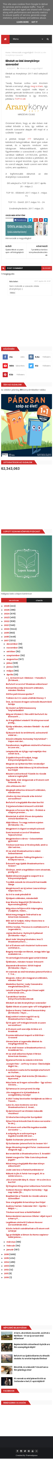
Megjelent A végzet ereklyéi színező (25, 829)
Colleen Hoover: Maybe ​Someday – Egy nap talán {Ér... (27, 1191)
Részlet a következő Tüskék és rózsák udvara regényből (26, 775)
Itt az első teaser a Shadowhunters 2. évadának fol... (26, 1049)
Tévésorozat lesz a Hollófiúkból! (23, 1212)
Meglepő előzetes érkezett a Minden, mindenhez (26, 791)
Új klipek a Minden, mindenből (22, 898)
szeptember (13, 655)
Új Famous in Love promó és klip (23, 1089)
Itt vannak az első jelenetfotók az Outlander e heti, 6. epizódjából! (30, 1380)
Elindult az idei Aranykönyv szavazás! (26, 1003)
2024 (7, 614)
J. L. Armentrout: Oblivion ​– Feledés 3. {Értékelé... (26, 679)
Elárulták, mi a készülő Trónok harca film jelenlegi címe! (31, 1369)
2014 (6, 1262)
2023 (7, 617)
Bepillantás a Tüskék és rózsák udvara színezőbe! (26, 1197)
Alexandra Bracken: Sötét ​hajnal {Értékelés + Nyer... (23, 967)
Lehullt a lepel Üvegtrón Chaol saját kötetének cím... (25, 992)
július (10, 663)
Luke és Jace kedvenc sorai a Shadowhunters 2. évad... (21, 1106)
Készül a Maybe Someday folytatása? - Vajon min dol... (27, 740)
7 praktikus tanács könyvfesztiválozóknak (19, 998)
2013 (6, 1266)
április (10, 674)
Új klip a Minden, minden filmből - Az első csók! (27, 728)
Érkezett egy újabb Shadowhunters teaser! (25, 865)
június (10, 667)
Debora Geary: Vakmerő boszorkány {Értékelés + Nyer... (26, 1011)
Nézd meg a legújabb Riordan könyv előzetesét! (25, 1165)
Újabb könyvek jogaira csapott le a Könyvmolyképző (24, 877)
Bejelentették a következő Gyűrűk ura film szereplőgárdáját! (32, 1346)
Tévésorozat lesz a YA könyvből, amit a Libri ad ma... (26, 846)
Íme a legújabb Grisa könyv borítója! (26, 1202)
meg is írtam (37, 86)
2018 (6, 637)
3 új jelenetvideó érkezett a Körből (24, 806)
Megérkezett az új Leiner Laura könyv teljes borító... (26, 889)
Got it (35, 22)
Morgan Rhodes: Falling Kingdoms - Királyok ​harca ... (25, 858)
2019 (6, 633)
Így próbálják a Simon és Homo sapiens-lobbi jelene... (27, 1236)
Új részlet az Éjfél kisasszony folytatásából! (21, 709)
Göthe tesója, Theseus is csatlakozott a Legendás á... (27, 928)
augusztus (12, 659)
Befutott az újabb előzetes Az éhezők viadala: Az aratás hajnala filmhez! (32, 1357)
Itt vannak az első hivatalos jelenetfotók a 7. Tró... (29, 973)
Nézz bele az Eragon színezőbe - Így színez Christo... (29, 1084)
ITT (29, 139)
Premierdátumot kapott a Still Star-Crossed (25, 1036)
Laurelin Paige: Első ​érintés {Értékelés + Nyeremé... (26, 1077)
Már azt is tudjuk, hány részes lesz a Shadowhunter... (25, 922)
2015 (6, 1258)
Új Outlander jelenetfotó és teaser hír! (27, 1143)
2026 (7, 606)
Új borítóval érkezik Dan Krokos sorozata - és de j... (29, 1122)
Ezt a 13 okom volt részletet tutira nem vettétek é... (26, 947)
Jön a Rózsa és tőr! (16, 786)
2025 (7, 610)
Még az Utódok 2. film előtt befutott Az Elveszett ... (26, 715)
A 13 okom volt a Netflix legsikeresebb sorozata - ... (26, 1128)
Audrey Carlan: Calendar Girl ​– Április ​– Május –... (27, 1207)
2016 (6, 1254)
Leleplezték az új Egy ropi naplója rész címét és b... (26, 752)
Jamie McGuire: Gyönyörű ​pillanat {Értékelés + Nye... (24, 934)
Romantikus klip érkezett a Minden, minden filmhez (25, 689)
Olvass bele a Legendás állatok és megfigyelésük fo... (24, 1043)
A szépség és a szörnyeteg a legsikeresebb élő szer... (21, 1135)
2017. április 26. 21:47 (42, 282)
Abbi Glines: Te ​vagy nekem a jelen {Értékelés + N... (24, 824)
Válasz (12, 293)
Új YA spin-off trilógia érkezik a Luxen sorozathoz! (26, 1024)
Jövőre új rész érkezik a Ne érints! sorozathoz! (24, 797)
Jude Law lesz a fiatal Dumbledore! (25, 1170)
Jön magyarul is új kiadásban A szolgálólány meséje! (22, 1094)
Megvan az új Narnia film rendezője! (25, 764)
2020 (7, 629)
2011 (6, 1274)
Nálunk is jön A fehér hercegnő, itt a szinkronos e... (25, 1175)
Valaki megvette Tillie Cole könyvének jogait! (26, 1158)
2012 (6, 1270)
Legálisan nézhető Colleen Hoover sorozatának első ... (24, 1223)
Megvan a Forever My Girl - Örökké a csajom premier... (25, 811)
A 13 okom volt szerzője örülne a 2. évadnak (24, 1030)
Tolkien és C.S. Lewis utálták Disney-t (26, 698)
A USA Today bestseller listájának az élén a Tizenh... (29, 1100)
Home (8, 53)
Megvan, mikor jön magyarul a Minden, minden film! (27, 979)
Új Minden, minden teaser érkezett (24, 962)
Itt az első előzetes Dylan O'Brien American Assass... (23, 1055)
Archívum (14, 601)
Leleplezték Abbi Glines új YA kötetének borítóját (27, 769)
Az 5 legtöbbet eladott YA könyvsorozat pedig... (27, 721)
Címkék (39, 601)
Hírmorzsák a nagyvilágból (22, 53)
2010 (6, 1277)
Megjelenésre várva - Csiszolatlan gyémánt (24, 840)
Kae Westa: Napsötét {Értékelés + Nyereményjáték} (24, 903)
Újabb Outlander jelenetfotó (21, 1140)
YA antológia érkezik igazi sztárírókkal (26, 958)
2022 (7, 621)
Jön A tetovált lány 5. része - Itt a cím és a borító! (28, 1181)
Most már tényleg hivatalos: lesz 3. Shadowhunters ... (24, 940)
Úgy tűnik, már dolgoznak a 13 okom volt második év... (27, 781)
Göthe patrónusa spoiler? (20, 694)
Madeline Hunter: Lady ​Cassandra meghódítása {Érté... (24, 985)
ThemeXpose (31, 1456)
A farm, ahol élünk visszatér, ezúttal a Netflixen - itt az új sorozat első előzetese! (32, 1336)
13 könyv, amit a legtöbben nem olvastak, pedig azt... (28, 871)
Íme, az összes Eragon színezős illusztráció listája (29, 703)
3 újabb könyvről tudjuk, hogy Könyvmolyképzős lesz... (22, 759)
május (10, 671)
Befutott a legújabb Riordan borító (25, 802)
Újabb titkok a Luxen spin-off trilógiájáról (28, 1007)
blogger (47, 268)
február (11, 1246)
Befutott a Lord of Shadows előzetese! (27, 684)
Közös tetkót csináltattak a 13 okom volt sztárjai (27, 1230)
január (10, 1249)
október (11, 652)
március (11, 1242)
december (12, 644)
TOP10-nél (20, 99)
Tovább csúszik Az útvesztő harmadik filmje (26, 883)
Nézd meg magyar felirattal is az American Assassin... (23, 916)
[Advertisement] (26, 500)
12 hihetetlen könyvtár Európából (24, 1117)
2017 (6, 640)
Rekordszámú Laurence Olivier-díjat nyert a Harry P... (29, 1217)
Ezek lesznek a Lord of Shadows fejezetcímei (23, 834)
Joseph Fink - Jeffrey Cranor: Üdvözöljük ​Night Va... (28, 1065)
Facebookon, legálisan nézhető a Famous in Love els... (28, 746)
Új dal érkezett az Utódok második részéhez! (24, 1112)
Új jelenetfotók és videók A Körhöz (24, 1060)
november (12, 648)
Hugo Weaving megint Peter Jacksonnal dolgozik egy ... (27, 1149)
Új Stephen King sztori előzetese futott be (28, 1186)
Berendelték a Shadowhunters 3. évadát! (28, 1154)
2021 (6, 625)
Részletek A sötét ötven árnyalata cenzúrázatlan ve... (24, 817)
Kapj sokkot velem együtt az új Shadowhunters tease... (22, 1018)
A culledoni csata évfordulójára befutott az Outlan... (28, 1071)
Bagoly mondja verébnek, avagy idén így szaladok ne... (28, 953)
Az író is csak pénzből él (18, 894)
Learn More (23, 22)
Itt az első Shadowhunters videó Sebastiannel (23, 852)
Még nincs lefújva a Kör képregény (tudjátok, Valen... (24, 909)
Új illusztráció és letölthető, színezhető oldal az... (27, 734)
